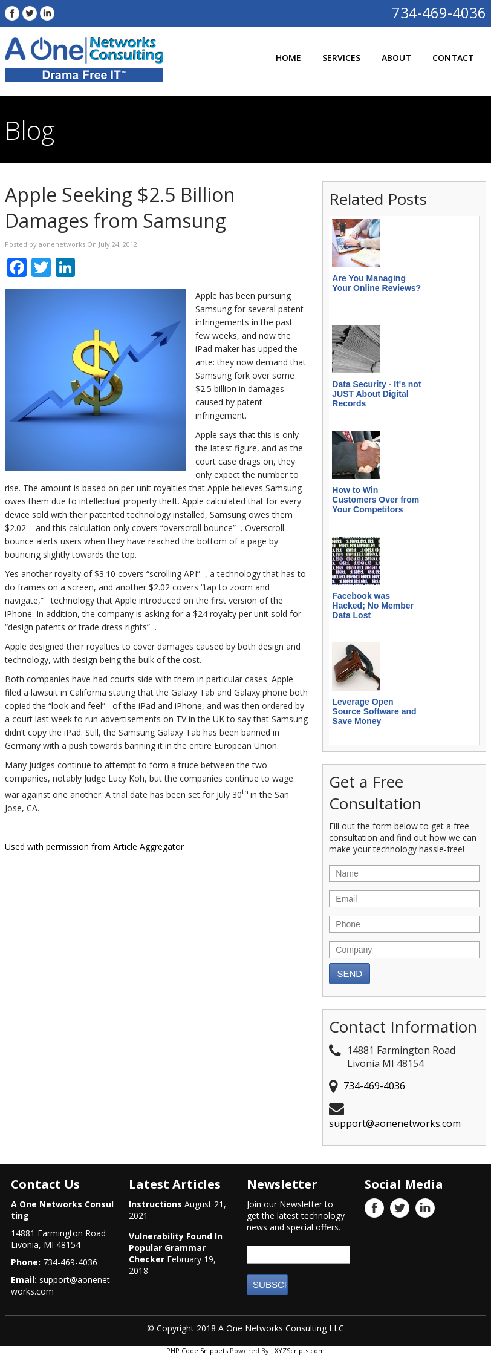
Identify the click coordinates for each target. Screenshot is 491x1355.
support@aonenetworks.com (395, 1123)
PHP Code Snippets (197, 1350)
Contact (453, 58)
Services (341, 58)
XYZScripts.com (300, 1350)
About (396, 58)
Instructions (155, 1204)
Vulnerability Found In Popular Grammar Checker (176, 1247)
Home (288, 58)
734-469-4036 (439, 12)
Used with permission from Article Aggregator (94, 846)
